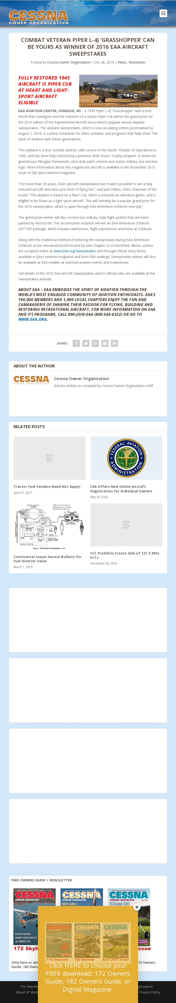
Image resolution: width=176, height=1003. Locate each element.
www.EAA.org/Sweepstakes (75, 251)
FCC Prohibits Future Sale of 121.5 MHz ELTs (124, 555)
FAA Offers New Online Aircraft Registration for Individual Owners (121, 488)
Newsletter (137, 62)
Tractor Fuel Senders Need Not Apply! (47, 486)
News (122, 62)
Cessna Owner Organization (68, 62)
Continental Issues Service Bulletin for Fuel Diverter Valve (48, 558)
